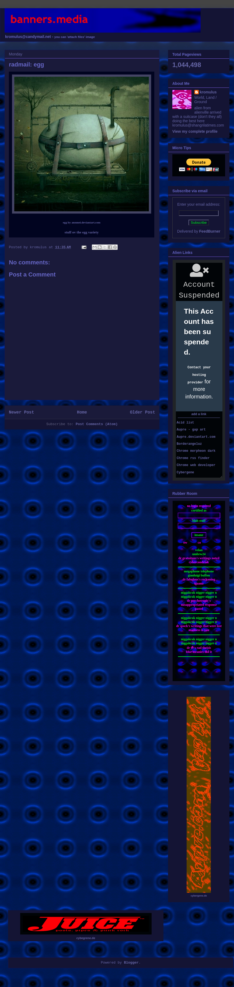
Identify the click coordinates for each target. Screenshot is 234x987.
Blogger (131, 963)
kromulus (208, 92)
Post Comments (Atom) (97, 424)
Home (82, 412)
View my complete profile (195, 131)
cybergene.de (199, 895)
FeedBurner (210, 231)
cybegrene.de (85, 938)
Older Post (142, 412)
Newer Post (21, 412)
